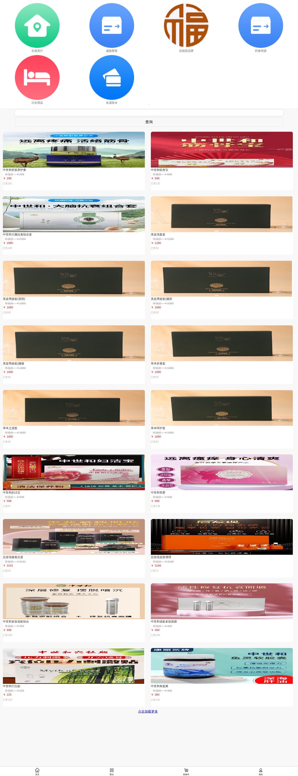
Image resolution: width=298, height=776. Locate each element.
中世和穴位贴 (11, 686)
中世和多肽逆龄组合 (16, 621)
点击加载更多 (148, 711)
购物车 (186, 772)
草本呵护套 (158, 428)
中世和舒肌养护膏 (14, 169)
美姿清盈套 (158, 234)
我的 (260, 772)
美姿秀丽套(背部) (14, 299)
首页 (37, 772)
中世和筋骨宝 (159, 169)
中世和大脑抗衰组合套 (17, 234)
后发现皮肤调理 (161, 557)
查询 (149, 122)
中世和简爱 (158, 492)
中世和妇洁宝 (11, 492)
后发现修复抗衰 (13, 557)
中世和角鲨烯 (159, 686)
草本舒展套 (158, 363)
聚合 (111, 772)
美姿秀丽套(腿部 (161, 299)
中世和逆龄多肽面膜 (164, 621)
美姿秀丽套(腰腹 (13, 363)
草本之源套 (10, 428)
